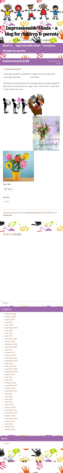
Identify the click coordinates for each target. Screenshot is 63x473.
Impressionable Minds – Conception (35, 45)
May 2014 (8, 399)
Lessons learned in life (15, 61)
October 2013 (10, 416)
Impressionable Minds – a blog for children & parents (31, 31)
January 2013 (10, 429)
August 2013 (10, 421)
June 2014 (9, 397)
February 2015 (10, 383)
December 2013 (11, 410)
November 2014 (11, 385)
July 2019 (8, 350)
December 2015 (11, 369)
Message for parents (13, 50)
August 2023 (10, 320)
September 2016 (11, 361)
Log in (7, 443)
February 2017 (10, 355)
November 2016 (11, 358)
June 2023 (9, 325)
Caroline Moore (50, 467)
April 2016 (9, 364)
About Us (7, 45)
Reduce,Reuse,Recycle (51, 227)
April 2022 (9, 336)
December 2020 (11, 344)
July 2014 (8, 394)
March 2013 (9, 427)
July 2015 (8, 377)
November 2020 (11, 347)
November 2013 (11, 413)
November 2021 (11, 339)
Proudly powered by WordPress (18, 467)
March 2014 (9, 405)
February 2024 (10, 317)
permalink (7, 215)
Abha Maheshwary (13, 69)
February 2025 (10, 314)
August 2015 (10, 374)
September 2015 (11, 372)
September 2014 (11, 391)
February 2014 (10, 407)
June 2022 (9, 330)
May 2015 (8, 380)
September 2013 (11, 419)
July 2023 (8, 322)
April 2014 (9, 402)
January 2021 (10, 342)
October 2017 (10, 352)
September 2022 (11, 328)
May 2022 (8, 333)
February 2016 (10, 366)
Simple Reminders (9, 227)
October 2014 (10, 388)
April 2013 (9, 424)
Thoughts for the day (34, 213)
